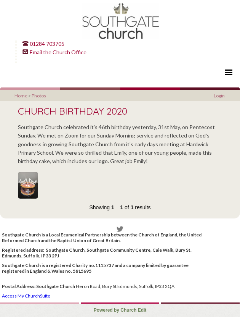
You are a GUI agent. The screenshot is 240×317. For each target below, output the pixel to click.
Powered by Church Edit (120, 310)
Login (219, 96)
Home (20, 96)
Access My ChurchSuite (26, 296)
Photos (39, 96)
